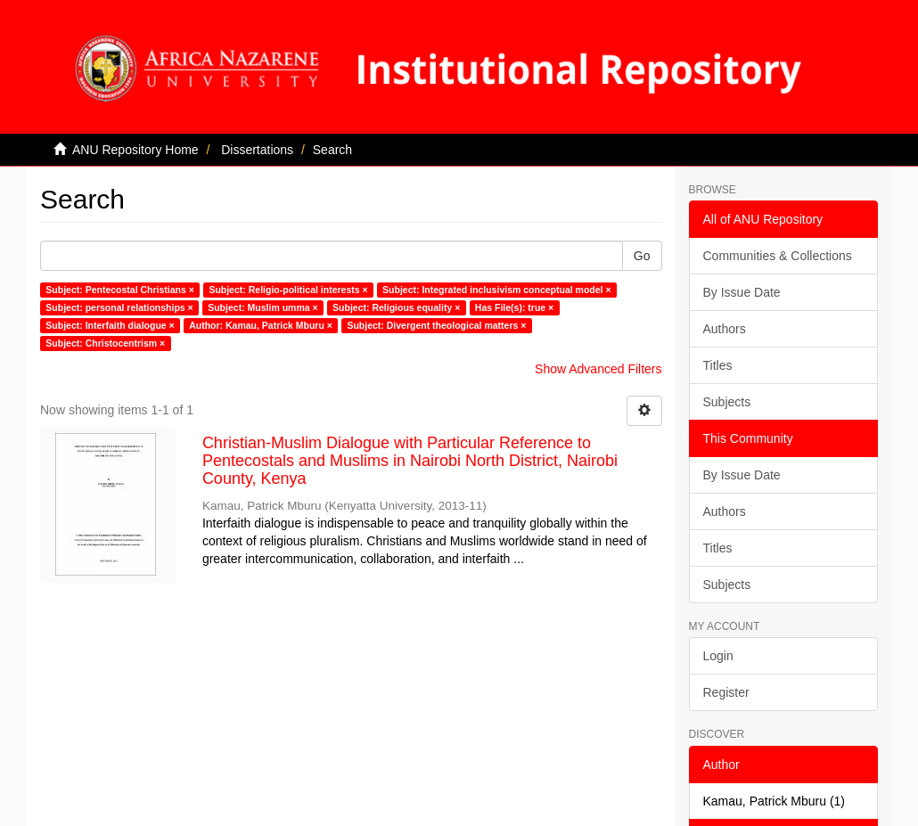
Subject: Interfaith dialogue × (109, 325)
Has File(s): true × (514, 307)
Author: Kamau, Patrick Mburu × (260, 325)
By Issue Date (742, 292)
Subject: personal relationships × (119, 307)
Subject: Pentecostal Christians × (119, 289)
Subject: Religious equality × (396, 307)
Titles (718, 365)
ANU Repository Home (135, 150)
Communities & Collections (777, 256)
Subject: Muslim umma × (262, 307)
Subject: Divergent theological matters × (436, 325)
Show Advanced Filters (598, 369)
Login (718, 656)
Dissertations (257, 150)
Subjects (727, 402)
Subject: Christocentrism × (105, 343)
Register (726, 692)
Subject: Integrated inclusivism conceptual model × (496, 289)
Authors (724, 329)
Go (642, 256)
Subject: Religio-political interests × (288, 289)
